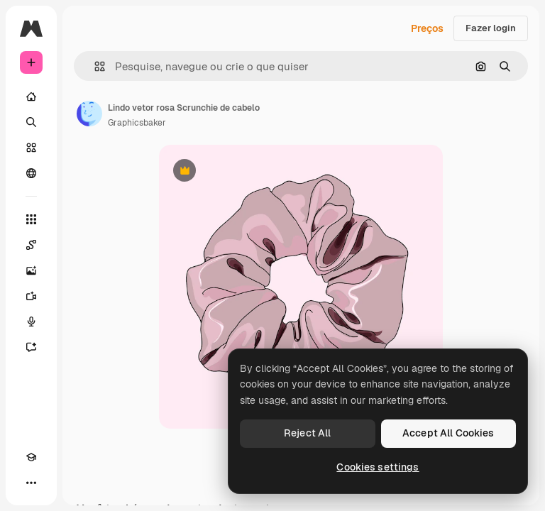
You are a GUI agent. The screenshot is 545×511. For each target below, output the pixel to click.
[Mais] (31, 482)
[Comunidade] (31, 173)
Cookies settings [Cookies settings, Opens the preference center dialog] (377, 467)
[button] (94, 66)
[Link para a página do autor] (89, 113)
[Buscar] (31, 122)
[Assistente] (31, 347)
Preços (427, 28)
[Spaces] (31, 244)
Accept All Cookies (448, 433)
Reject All (307, 433)
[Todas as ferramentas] (31, 219)
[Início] (31, 96)
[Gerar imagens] (31, 270)
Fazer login (491, 28)
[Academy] (31, 457)
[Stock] (31, 147)
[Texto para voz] (31, 321)
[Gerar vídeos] (31, 296)
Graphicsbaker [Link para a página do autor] (137, 122)
